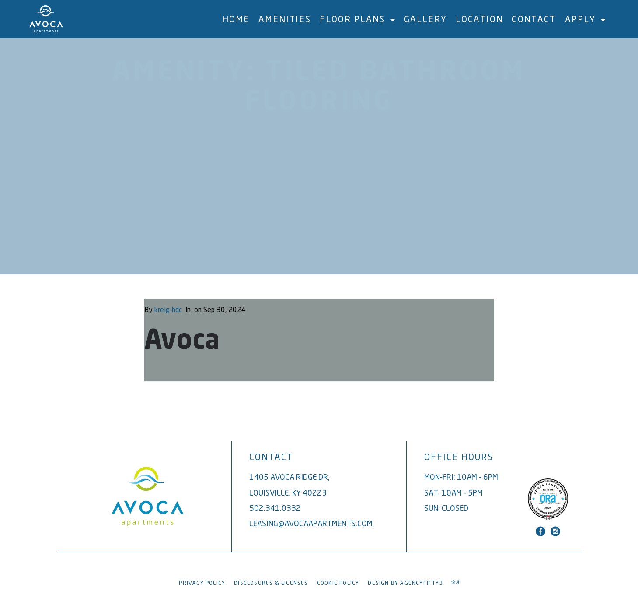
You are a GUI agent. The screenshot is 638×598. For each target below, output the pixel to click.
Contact (534, 19)
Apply (585, 19)
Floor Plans (357, 19)
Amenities (284, 19)
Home (236, 19)
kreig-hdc (168, 309)
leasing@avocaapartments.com (311, 523)
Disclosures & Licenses (271, 583)
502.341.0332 (275, 508)
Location (479, 19)
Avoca (182, 341)
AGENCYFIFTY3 (421, 583)
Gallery (425, 19)
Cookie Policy (338, 583)
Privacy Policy (202, 583)
